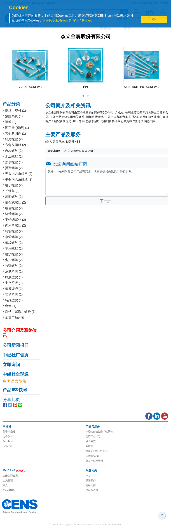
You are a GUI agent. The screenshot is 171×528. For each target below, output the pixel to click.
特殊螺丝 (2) (14, 266)
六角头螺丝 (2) (15, 145)
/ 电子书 (108, 431)
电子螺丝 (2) (14, 185)
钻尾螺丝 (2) (14, 139)
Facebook (8, 441)
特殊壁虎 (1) (14, 300)
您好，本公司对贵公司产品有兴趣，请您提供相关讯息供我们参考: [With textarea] (106, 181)
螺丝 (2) (10, 122)
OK (154, 19)
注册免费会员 (10, 475)
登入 (5, 485)
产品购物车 (9, 490)
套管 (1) (10, 306)
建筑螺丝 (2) (14, 254)
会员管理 (8, 480)
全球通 (89, 446)
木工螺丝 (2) (14, 156)
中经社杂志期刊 (94, 431)
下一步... (107, 201)
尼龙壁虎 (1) (14, 271)
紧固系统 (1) (14, 116)
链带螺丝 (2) (14, 214)
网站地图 (91, 485)
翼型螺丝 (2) (14, 168)
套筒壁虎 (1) (14, 294)
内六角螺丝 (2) (15, 225)
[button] (83, 96)
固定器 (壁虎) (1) (17, 128)
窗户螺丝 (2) (14, 260)
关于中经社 (9, 431)
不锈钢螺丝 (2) (15, 220)
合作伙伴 (8, 436)
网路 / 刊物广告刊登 (97, 450)
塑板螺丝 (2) (14, 243)
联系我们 (91, 480)
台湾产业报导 (93, 436)
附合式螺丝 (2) (15, 202)
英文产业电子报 (94, 460)
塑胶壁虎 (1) (14, 288)
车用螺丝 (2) (14, 248)
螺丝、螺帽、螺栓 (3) (20, 311)
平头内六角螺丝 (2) (18, 179)
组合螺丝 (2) (14, 208)
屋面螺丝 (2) (14, 197)
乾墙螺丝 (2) (14, 231)
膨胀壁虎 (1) (14, 277)
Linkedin (7, 446)
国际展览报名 (93, 455)
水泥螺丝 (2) (14, 237)
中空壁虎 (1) (14, 283)
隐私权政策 (92, 490)
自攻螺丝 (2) (14, 151)
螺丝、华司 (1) (15, 110)
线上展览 (91, 441)
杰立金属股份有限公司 (85, 36)
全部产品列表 (14, 317)
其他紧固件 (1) (15, 133)
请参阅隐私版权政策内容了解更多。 (68, 20)
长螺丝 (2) (12, 191)
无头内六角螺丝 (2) (18, 174)
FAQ (88, 475)
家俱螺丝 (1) (14, 162)
